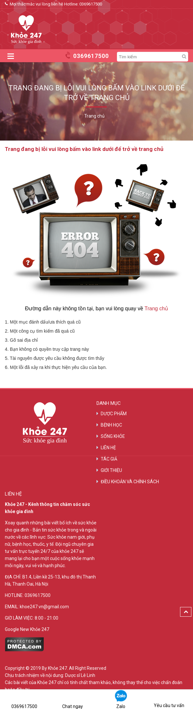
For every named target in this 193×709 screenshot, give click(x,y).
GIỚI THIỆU (111, 470)
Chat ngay (72, 699)
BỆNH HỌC (111, 425)
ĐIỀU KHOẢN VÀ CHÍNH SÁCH (130, 481)
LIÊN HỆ (108, 447)
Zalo (120, 699)
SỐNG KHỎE (113, 436)
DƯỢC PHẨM (114, 413)
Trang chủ (156, 308)
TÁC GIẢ (109, 459)
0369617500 (90, 4)
